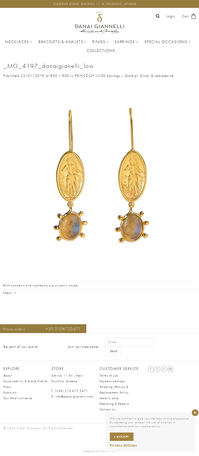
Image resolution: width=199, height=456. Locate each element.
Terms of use (109, 375)
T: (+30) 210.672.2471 (70, 391)
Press (7, 387)
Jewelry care (109, 398)
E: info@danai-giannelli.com (72, 396)
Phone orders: (42, 329)
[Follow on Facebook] (151, 369)
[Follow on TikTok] (164, 369)
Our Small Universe (17, 398)
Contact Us (108, 409)
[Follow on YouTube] (170, 369)
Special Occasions (167, 41)
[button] (158, 16)
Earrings (126, 41)
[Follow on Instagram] (157, 369)
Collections (101, 50)
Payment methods (112, 381)
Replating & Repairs (114, 404)
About (7, 375)
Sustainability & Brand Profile (25, 381)
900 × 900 (59, 75)
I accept (121, 437)
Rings (100, 41)
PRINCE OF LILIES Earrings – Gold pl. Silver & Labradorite (124, 75)
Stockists (9, 392)
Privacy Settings (123, 445)
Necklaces (19, 41)
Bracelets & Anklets (62, 41)
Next (10, 292)
